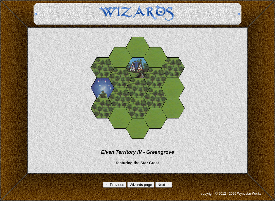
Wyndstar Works (249, 194)
